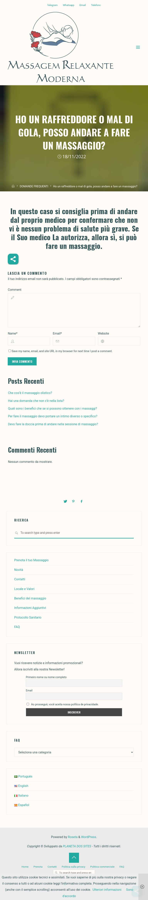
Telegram (52, 5)
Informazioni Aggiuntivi (30, 608)
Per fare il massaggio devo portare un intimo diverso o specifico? (52, 416)
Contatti (19, 579)
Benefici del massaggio (30, 598)
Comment (14, 290)
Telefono (96, 5)
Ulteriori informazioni (106, 890)
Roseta (72, 837)
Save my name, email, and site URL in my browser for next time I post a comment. (60, 351)
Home (25, 866)
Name (12, 333)
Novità (18, 570)
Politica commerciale (102, 866)
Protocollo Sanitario (28, 617)
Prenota (38, 866)
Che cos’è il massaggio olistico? (30, 393)
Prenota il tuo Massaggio (31, 560)
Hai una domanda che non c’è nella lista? (36, 401)
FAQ (17, 627)
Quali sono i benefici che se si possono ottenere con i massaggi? (52, 408)
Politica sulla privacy (73, 866)
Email (83, 5)
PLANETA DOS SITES (77, 846)
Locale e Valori (24, 589)
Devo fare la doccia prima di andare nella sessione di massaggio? (53, 424)
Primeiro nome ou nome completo (46, 677)
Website (103, 333)
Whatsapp (68, 5)
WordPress (88, 837)
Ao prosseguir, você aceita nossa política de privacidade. (63, 704)
